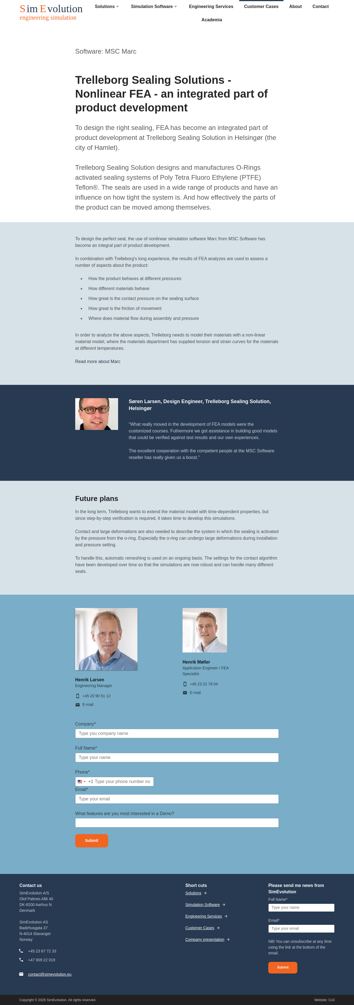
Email (81, 789)
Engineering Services (203, 916)
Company (85, 724)
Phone (82, 772)
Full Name (86, 748)
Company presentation (204, 939)
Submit (91, 840)
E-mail (87, 704)
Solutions (193, 893)
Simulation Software (202, 904)
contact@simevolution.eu (50, 974)
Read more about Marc (98, 361)
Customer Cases (199, 928)
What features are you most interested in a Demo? (124, 813)
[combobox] (84, 781)
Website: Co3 (324, 1000)
